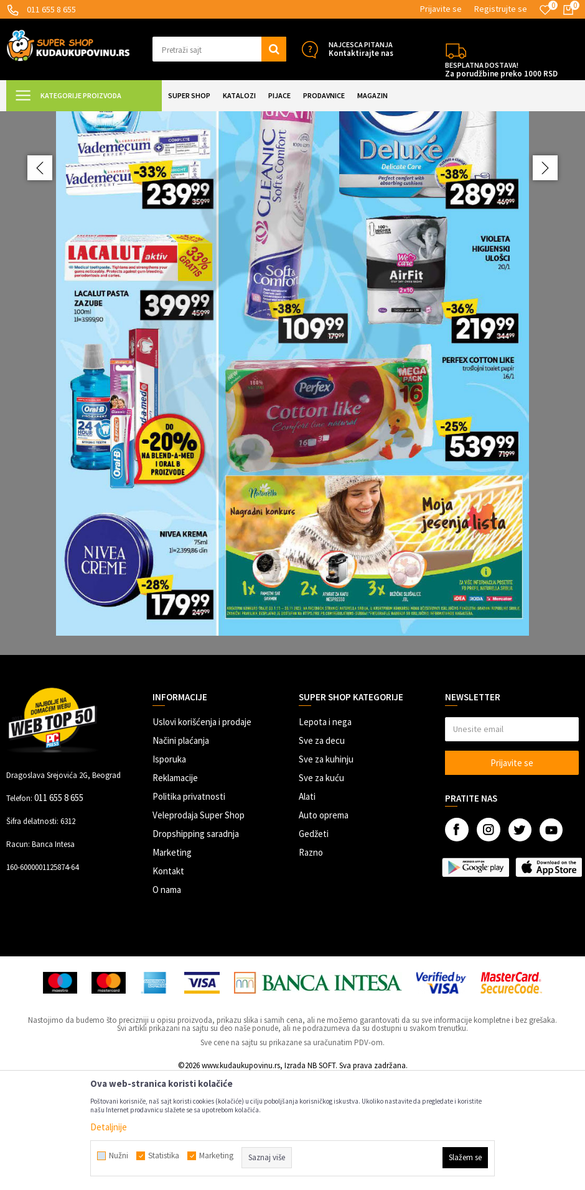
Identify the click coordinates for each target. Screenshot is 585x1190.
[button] (219, 49)
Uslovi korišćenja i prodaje (201, 833)
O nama (166, 1000)
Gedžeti (314, 945)
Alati (307, 907)
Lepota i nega (325, 833)
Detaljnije (108, 1127)
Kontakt (168, 982)
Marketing (172, 963)
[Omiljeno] (545, 10)
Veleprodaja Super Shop (198, 926)
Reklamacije (175, 889)
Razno (311, 963)
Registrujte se (500, 8)
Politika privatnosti (188, 907)
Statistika (163, 1155)
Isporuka (169, 870)
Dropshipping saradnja (195, 945)
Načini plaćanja (180, 851)
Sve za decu (322, 851)
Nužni (118, 1155)
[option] (292, 438)
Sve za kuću (321, 889)
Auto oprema (324, 926)
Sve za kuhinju (326, 870)
